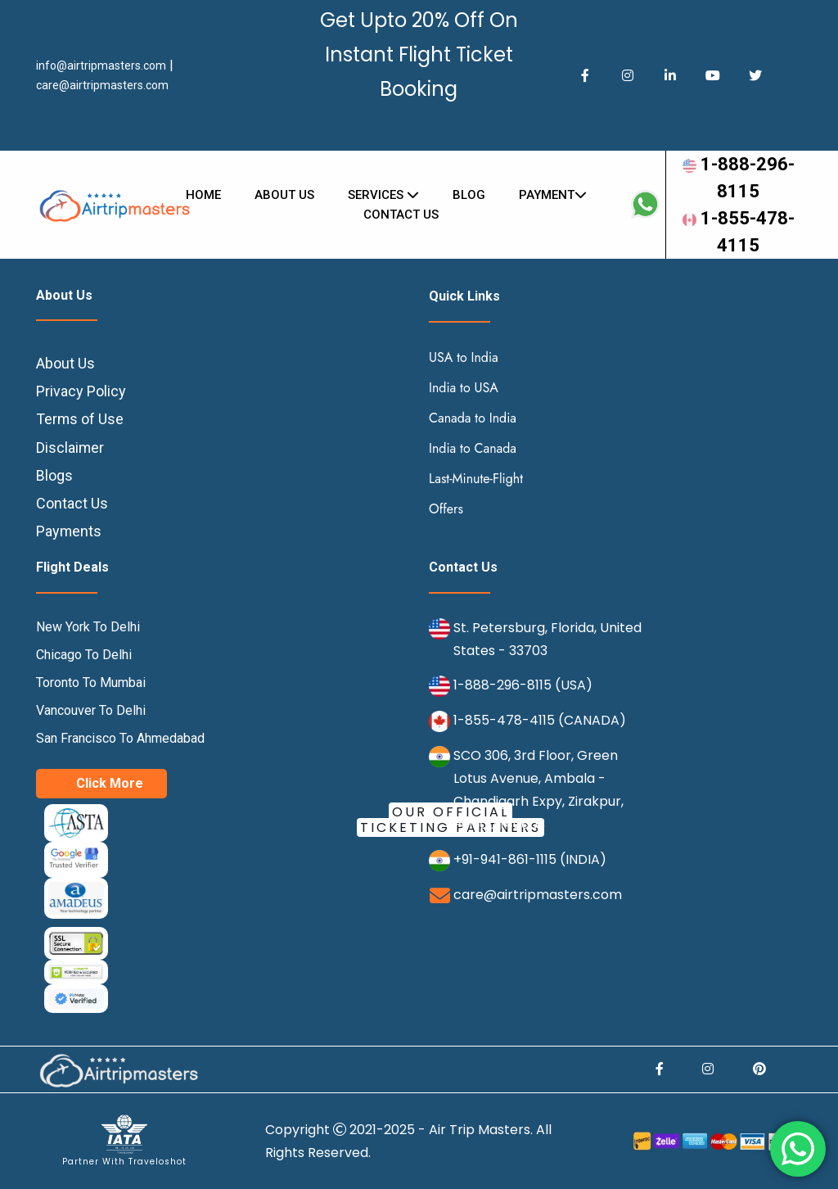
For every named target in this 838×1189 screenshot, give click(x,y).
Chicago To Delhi (84, 654)
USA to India (463, 357)
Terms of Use (80, 418)
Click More (109, 783)
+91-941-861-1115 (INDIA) (529, 859)
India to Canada (472, 448)
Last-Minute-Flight (476, 478)
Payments (69, 531)
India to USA (463, 387)
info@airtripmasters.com (101, 65)
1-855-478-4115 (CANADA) (539, 720)
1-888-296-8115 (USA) (522, 685)
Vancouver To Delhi (91, 710)
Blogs (54, 475)
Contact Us (72, 503)
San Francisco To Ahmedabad (120, 738)
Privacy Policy (81, 391)
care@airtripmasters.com (102, 85)
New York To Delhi (88, 627)
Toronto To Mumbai (91, 682)
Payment (553, 195)
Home (203, 195)
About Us (284, 195)
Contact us (401, 214)
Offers (446, 509)
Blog (469, 195)
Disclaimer (70, 447)
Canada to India (472, 418)
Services (383, 195)
